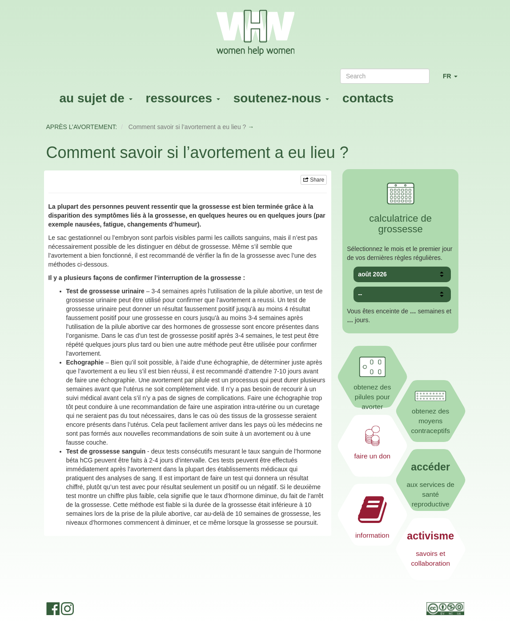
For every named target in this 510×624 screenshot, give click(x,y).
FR (453, 80)
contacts (368, 98)
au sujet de (96, 98)
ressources (183, 98)
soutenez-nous (281, 98)
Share (313, 180)
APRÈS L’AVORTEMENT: (81, 126)
